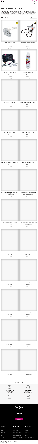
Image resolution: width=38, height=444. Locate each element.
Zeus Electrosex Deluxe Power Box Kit (10, 102)
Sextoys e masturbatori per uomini (28, 44)
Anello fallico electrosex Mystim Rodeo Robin (28, 42)
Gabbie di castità (9, 224)
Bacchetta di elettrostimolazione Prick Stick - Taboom (10, 312)
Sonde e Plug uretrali (28, 254)
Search (34, 4)
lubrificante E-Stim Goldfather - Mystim (28, 162)
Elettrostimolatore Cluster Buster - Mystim (9, 132)
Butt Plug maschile (28, 344)
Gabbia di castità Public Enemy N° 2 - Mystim (10, 222)
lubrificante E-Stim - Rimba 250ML (28, 72)
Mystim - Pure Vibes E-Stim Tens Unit (10, 72)
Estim (10, 104)
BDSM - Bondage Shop (28, 224)
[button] (19, 419)
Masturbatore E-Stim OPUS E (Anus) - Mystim (28, 312)
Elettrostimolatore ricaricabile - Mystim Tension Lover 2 (28, 222)
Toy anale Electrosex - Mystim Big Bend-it (28, 282)
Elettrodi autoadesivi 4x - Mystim (10, 42)
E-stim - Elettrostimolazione (10, 44)
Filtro (2, 17)
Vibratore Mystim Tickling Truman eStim (28, 132)
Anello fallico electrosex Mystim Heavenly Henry (28, 192)
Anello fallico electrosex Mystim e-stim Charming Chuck (9, 162)
